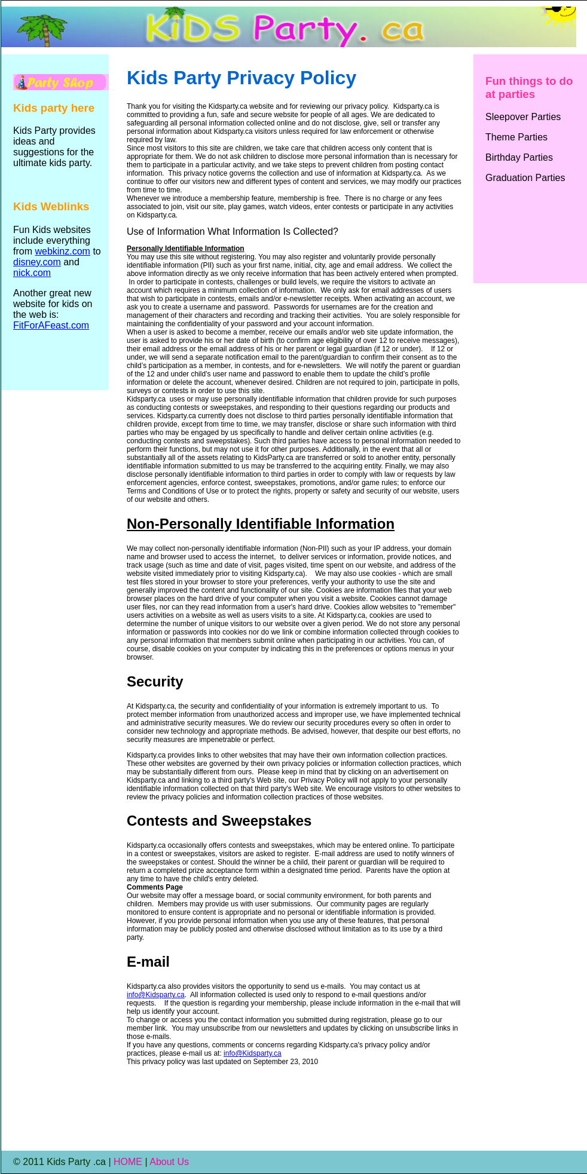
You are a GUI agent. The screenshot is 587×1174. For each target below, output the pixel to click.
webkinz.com (62, 251)
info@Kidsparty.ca (156, 995)
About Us (169, 1162)
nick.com (32, 273)
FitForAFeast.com (51, 325)
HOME (128, 1162)
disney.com (37, 262)
